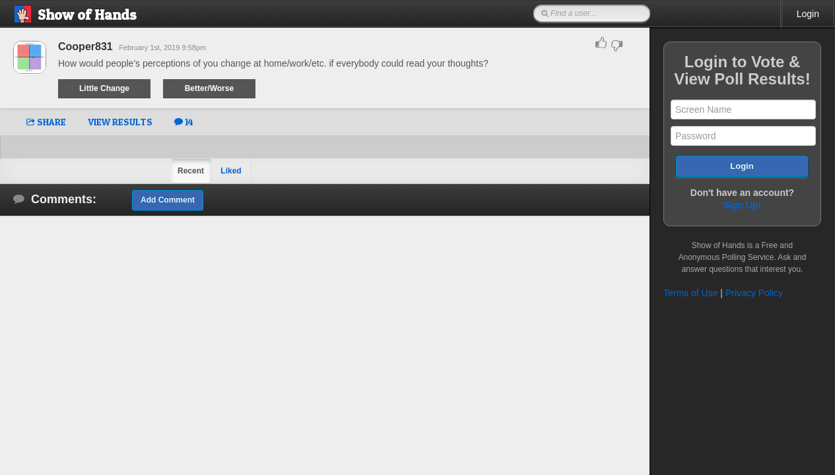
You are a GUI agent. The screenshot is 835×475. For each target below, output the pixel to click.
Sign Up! (742, 205)
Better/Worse (209, 88)
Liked (230, 170)
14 (183, 121)
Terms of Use (690, 293)
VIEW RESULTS (120, 121)
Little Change (104, 88)
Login (808, 14)
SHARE (46, 121)
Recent (191, 170)
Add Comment (168, 200)
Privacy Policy (754, 293)
